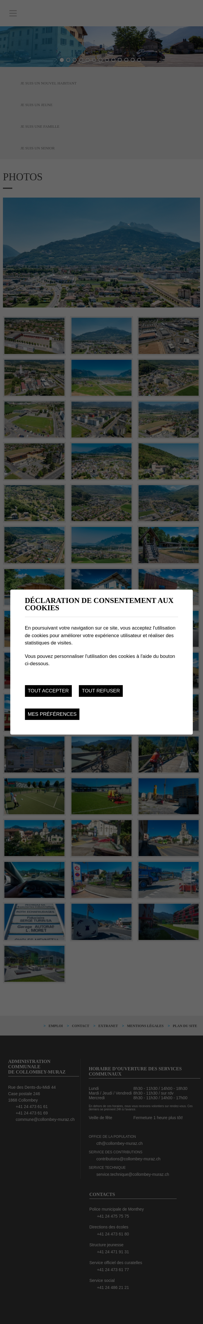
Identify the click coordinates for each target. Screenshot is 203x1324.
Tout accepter (48, 691)
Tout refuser (101, 691)
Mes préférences (52, 714)
